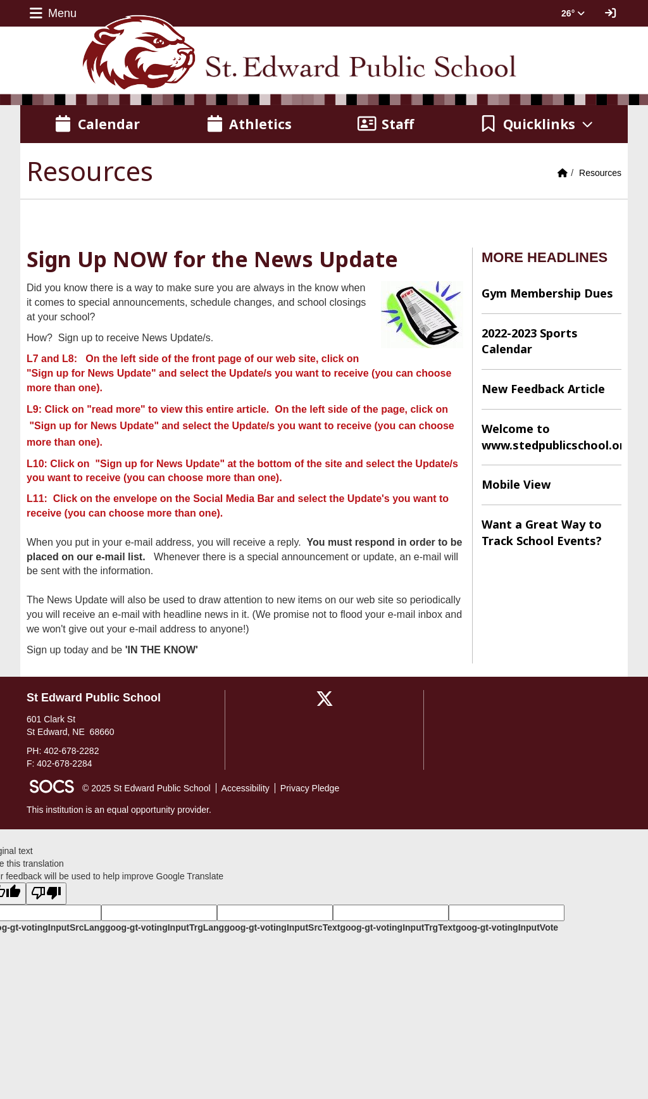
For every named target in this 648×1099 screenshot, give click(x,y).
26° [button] (573, 13)
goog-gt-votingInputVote (507, 927)
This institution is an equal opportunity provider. (119, 810)
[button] (537, 124)
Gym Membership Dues (547, 293)
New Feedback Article (543, 388)
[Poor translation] (46, 893)
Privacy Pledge (309, 788)
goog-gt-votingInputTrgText (397, 927)
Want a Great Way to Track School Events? (542, 532)
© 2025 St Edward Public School (146, 788)
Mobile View (516, 484)
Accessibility (245, 788)
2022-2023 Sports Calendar (530, 341)
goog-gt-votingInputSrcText (282, 927)
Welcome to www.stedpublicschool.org (551, 437)
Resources (600, 173)
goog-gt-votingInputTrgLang (164, 927)
